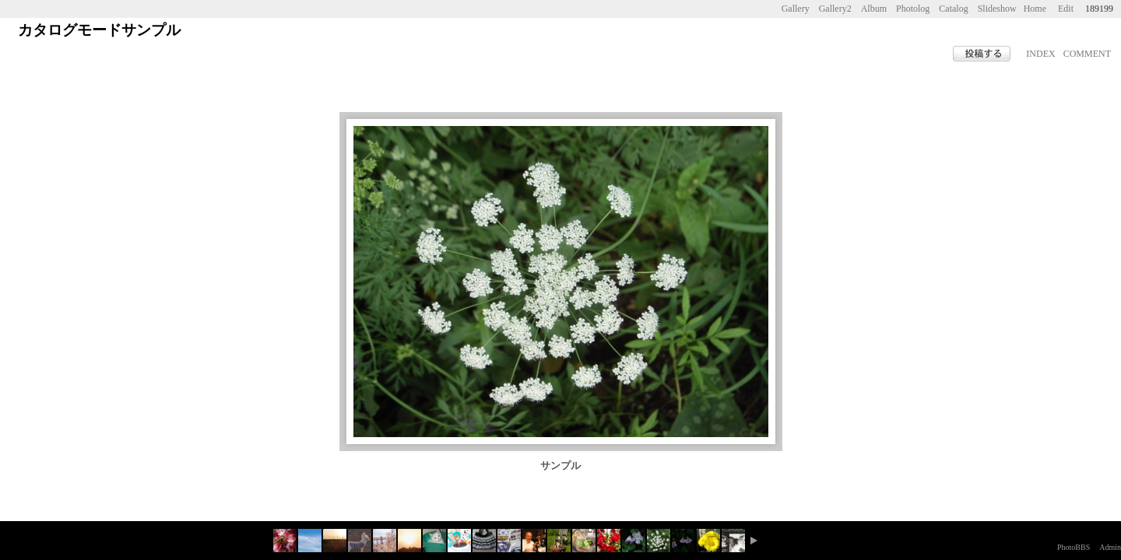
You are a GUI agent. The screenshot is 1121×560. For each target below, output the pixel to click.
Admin (1110, 547)
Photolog (912, 8)
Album (874, 8)
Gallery (796, 8)
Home (1035, 8)
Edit (1066, 8)
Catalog (953, 8)
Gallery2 (835, 8)
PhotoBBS (1073, 547)
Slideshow (997, 8)
